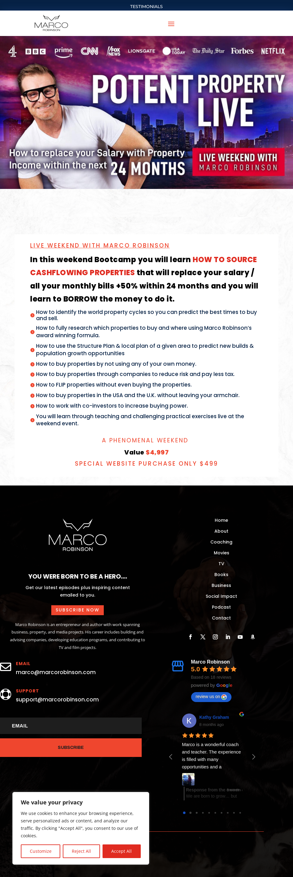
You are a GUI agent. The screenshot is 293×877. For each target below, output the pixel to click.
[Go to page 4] (209, 812)
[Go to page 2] (197, 813)
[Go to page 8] (234, 812)
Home (221, 520)
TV (221, 564)
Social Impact (221, 596)
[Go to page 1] (190, 813)
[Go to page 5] (215, 812)
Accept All (121, 851)
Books (221, 574)
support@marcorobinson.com (57, 699)
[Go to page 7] (227, 812)
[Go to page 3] (203, 812)
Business (221, 585)
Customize (41, 851)
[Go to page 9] (240, 812)
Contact (221, 618)
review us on (211, 697)
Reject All (81, 851)
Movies (221, 553)
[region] (80, 828)
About (221, 531)
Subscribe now (77, 610)
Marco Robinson (210, 661)
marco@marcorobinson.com (56, 672)
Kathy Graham (214, 717)
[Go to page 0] (184, 813)
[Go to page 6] (221, 812)
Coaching (221, 542)
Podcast (221, 607)
